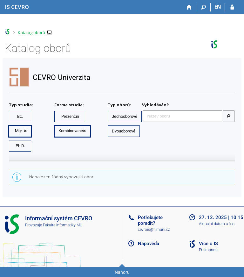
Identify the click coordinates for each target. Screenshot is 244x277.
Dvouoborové (123, 131)
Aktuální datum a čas (216, 224)
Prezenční (70, 116)
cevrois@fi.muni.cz (154, 229)
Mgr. (19, 130)
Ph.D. (20, 145)
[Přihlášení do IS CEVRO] (232, 7)
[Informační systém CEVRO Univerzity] (17, 7)
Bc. (20, 116)
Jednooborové (124, 116)
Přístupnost (209, 250)
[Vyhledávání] (203, 7)
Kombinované (70, 130)
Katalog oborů (31, 32)
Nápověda (148, 243)
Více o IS (208, 243)
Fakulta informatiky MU (62, 225)
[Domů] (189, 7)
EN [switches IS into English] (217, 6)
